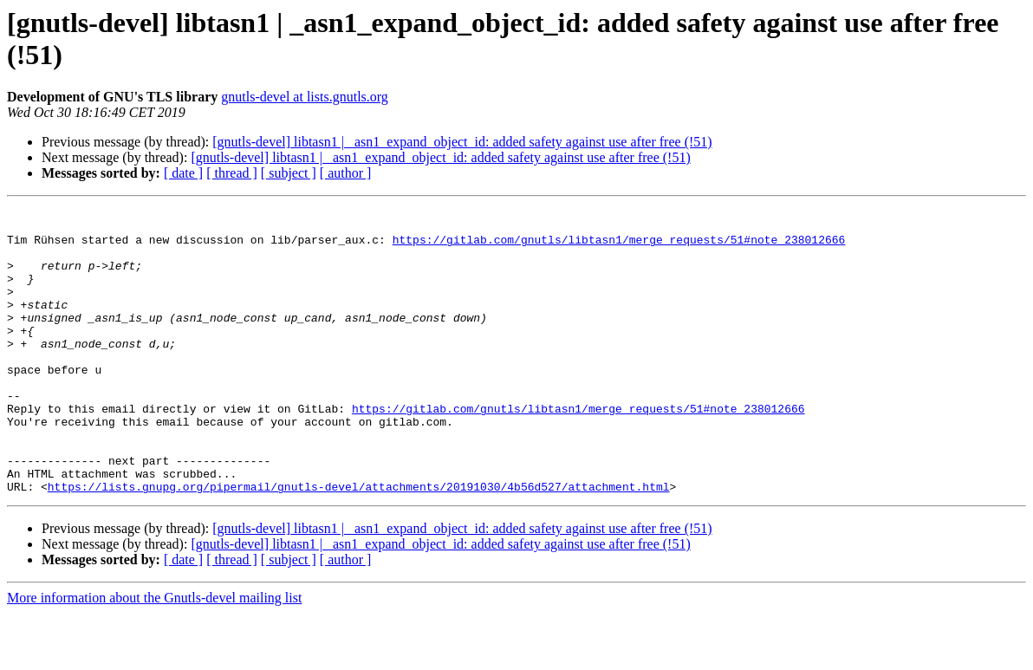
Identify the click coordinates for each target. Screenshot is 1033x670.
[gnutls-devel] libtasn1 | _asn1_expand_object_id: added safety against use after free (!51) (461, 141)
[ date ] (183, 173)
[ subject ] (288, 173)
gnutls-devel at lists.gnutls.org (304, 96)
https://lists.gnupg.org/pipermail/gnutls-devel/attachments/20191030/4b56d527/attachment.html (359, 543)
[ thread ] (231, 173)
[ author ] (346, 173)
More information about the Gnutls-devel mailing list (154, 654)
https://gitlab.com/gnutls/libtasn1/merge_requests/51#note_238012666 (619, 247)
